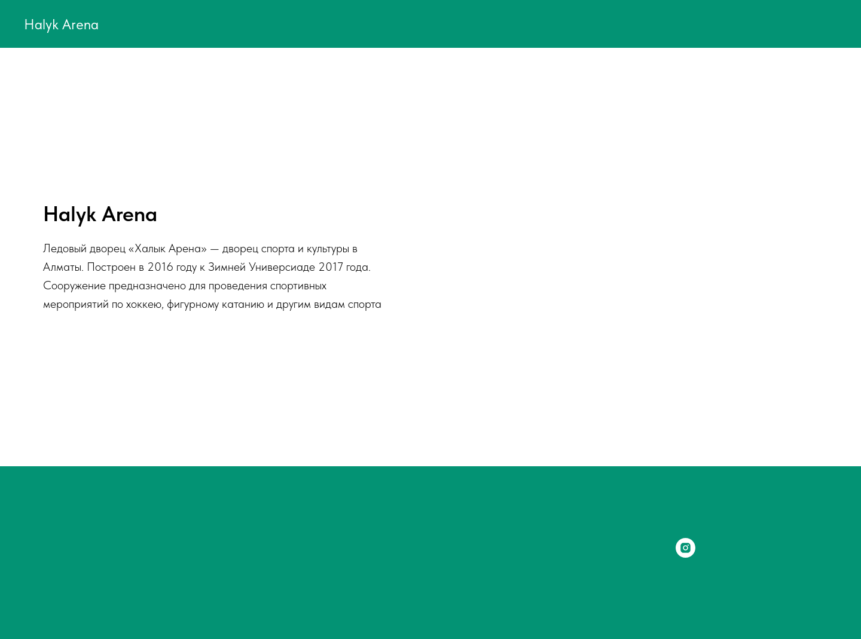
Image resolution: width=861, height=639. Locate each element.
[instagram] (685, 554)
